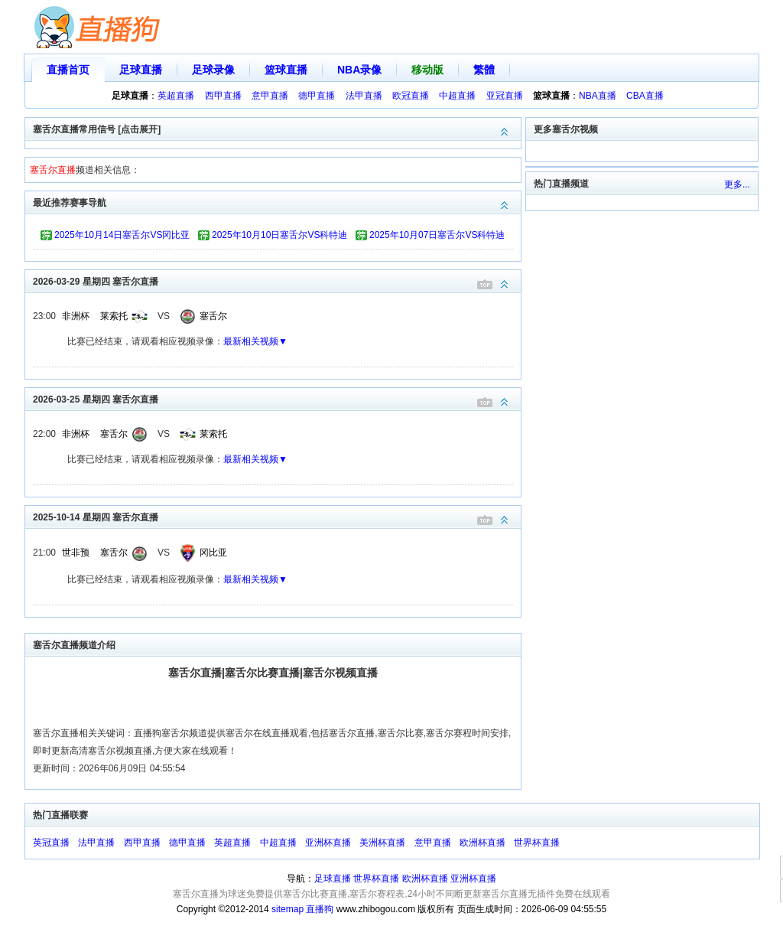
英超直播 (176, 95)
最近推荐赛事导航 (277, 201)
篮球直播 (286, 70)
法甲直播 (364, 95)
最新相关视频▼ (255, 341)
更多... (737, 184)
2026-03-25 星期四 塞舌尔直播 (277, 398)
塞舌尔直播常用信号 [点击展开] (277, 128)
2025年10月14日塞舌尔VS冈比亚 (122, 235)
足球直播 (140, 70)
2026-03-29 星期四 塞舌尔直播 (277, 280)
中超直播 (457, 95)
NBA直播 (597, 95)
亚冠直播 (504, 95)
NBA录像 (359, 70)
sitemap (287, 909)
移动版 (427, 70)
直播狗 (319, 909)
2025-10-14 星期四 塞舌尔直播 (277, 516)
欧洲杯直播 (482, 842)
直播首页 (68, 70)
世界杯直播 (537, 842)
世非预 (75, 552)
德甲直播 (316, 95)
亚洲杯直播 (328, 842)
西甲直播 (223, 95)
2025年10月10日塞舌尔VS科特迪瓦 (279, 237)
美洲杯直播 (382, 842)
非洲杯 (75, 316)
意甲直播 (270, 95)
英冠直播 (51, 842)
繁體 (484, 70)
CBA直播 (645, 95)
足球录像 (213, 70)
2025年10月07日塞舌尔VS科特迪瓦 (437, 237)
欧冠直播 (410, 95)
